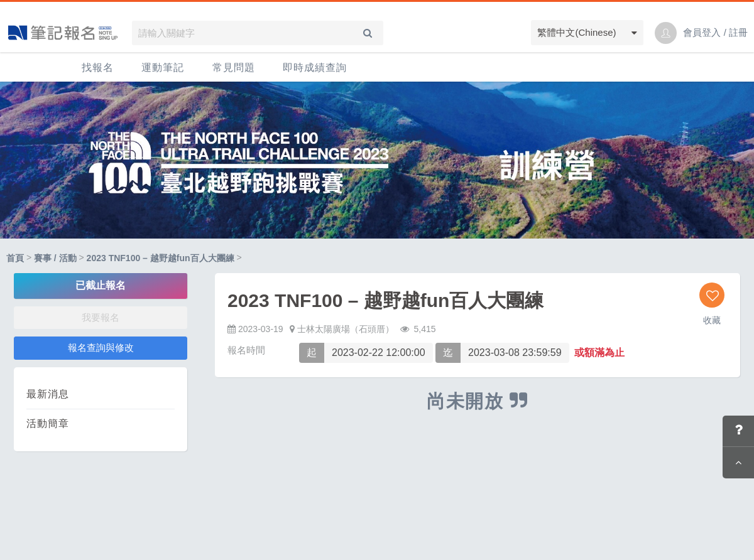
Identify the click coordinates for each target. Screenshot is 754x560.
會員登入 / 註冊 (715, 32)
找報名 (98, 67)
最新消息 (47, 394)
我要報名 (100, 317)
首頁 (15, 258)
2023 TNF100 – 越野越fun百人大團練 (160, 258)
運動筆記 (162, 67)
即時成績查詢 (315, 67)
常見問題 (233, 67)
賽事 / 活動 (55, 258)
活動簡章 (47, 423)
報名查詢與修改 (101, 347)
